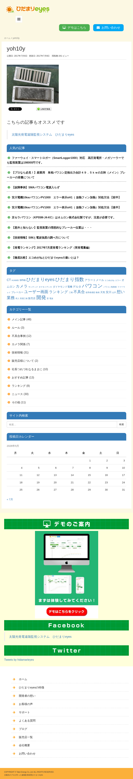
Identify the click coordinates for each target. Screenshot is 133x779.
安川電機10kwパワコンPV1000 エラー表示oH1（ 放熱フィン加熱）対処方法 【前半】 (66, 197)
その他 (16, 402)
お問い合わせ (110, 27)
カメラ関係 (19, 344)
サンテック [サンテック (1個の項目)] (33, 287)
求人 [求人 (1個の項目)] (17, 298)
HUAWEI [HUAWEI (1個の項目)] (15, 280)
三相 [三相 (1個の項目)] (71, 292)
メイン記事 (19, 319)
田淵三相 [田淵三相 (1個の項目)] (24, 298)
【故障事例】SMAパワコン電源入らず (36, 187)
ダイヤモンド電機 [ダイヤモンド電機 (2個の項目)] (62, 286)
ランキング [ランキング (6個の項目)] (58, 292)
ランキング (19, 385)
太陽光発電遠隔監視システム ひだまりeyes (43, 134)
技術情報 (17, 352)
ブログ (23, 728)
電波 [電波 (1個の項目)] (51, 298)
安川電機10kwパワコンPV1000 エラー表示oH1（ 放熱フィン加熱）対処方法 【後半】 (66, 207)
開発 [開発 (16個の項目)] (41, 297)
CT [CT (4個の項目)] (9, 280)
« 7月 (10, 499)
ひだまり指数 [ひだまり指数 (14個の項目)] (69, 279)
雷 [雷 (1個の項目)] (48, 298)
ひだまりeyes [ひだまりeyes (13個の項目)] (40, 279)
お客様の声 (26, 704)
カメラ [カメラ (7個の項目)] (22, 286)
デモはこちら (77, 27)
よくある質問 (27, 720)
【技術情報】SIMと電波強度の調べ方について (40, 237)
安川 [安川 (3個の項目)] (108, 292)
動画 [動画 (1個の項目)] (98, 292)
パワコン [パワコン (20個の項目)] (92, 286)
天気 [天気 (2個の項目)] (102, 292)
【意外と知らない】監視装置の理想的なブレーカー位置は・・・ (52, 227)
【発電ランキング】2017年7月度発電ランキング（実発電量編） (52, 247)
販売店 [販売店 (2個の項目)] (32, 298)
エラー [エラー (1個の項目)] (118, 280)
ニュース (17, 394)
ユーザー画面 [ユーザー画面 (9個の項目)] (36, 291)
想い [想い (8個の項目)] (121, 292)
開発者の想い (27, 695)
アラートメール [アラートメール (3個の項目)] (94, 280)
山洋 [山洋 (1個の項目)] (114, 292)
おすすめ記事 (20, 377)
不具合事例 (19, 335)
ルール (16, 327)
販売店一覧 (26, 737)
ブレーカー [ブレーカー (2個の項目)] (17, 292)
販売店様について (23, 360)
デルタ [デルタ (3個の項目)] (77, 286)
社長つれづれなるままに (27, 369)
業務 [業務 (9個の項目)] (11, 297)
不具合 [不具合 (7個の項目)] (79, 292)
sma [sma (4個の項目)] (22, 280)
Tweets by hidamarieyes (19, 659)
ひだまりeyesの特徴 (31, 687)
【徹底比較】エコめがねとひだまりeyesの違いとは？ (45, 257)
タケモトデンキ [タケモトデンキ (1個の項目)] (45, 287)
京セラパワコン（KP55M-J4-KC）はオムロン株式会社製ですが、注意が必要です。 (64, 217)
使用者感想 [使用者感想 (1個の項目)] (90, 292)
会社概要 (24, 745)
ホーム (7, 38)
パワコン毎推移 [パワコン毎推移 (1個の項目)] (110, 287)
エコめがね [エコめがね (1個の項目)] (109, 280)
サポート (24, 712)
